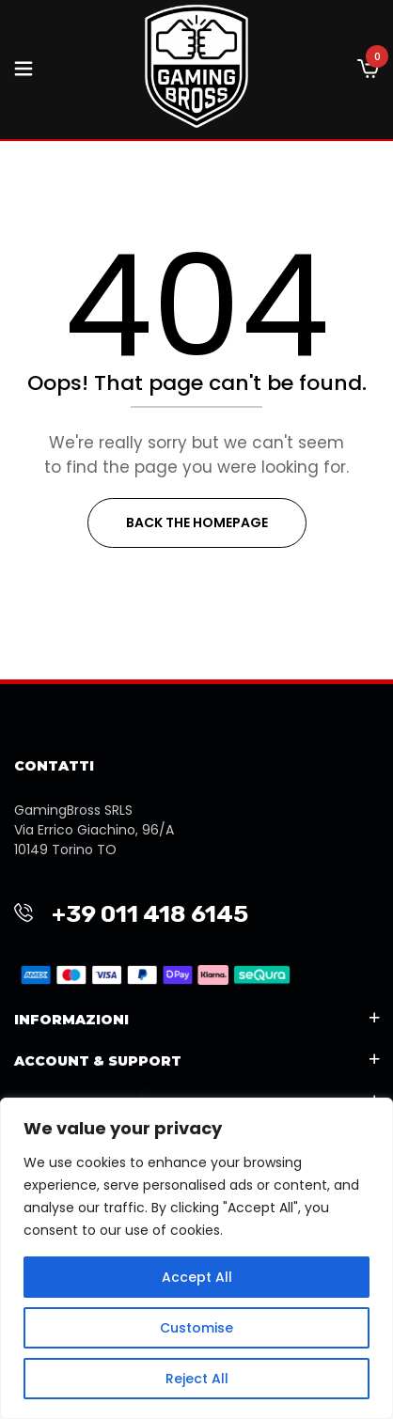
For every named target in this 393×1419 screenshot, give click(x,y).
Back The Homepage (197, 522)
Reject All (196, 1378)
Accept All (197, 1277)
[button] (368, 69)
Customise (196, 1327)
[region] (196, 1258)
